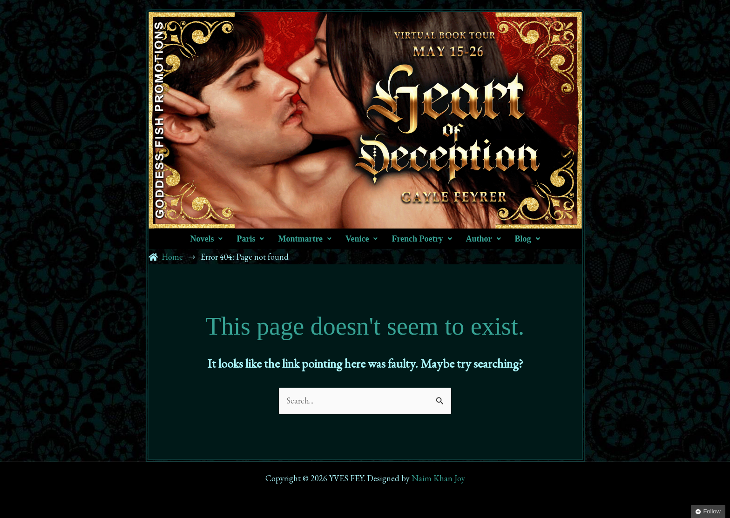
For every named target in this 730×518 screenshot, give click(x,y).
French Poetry (422, 238)
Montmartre (304, 238)
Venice (361, 238)
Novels (206, 238)
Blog (527, 238)
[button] (206, 239)
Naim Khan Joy (438, 478)
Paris (250, 238)
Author (483, 238)
